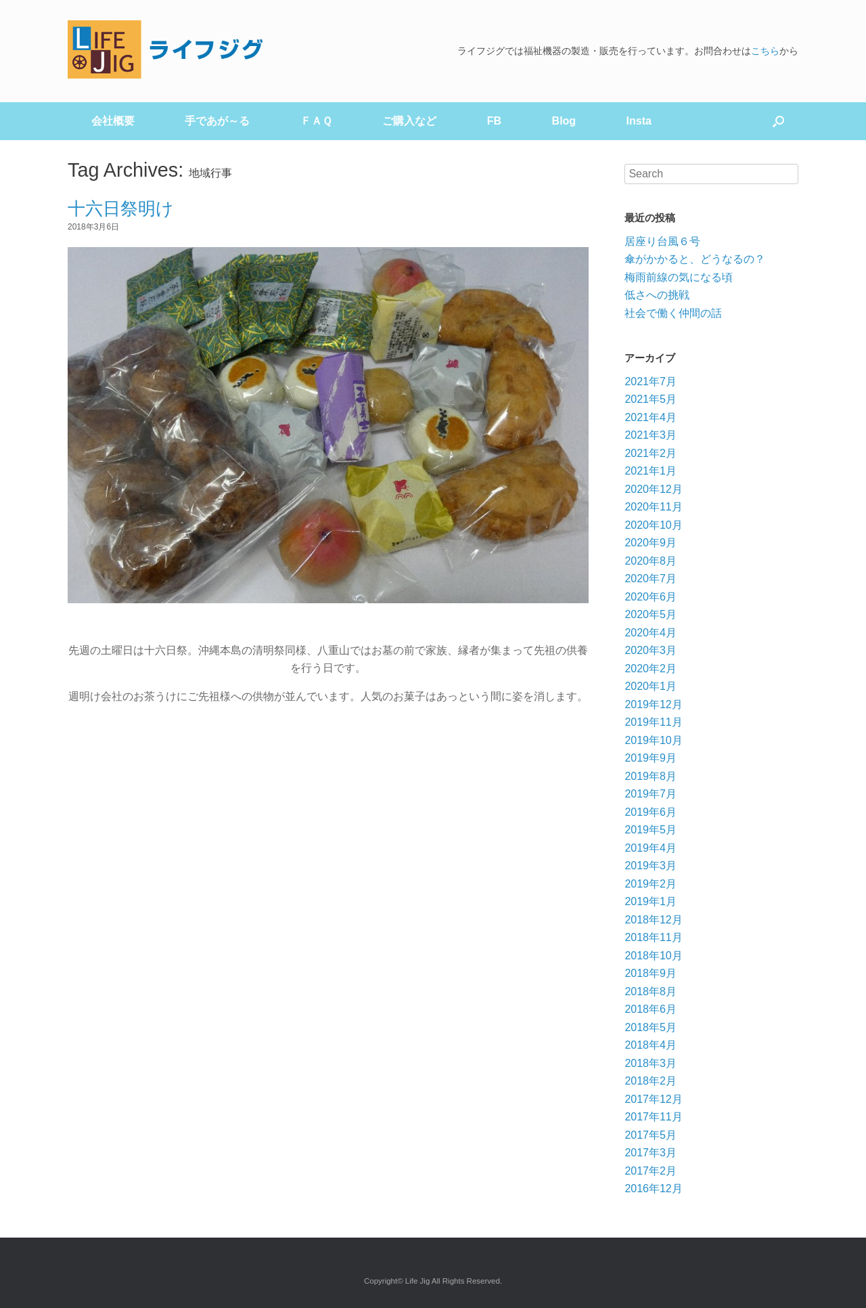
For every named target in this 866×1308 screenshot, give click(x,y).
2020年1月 (650, 686)
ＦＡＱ (316, 121)
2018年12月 (653, 919)
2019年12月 (653, 704)
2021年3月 (650, 435)
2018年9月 (650, 973)
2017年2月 (650, 1171)
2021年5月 (650, 399)
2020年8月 (650, 561)
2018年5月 (650, 1027)
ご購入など (409, 121)
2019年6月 (650, 812)
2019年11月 (653, 722)
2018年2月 (650, 1081)
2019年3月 (650, 865)
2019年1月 (650, 901)
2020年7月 (650, 578)
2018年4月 (650, 1045)
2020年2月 (650, 668)
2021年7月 (650, 381)
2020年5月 (650, 614)
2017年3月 (650, 1152)
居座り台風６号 (662, 241)
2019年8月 (650, 776)
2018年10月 (653, 955)
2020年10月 (653, 525)
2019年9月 (650, 758)
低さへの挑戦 (656, 295)
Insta (639, 121)
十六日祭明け (121, 208)
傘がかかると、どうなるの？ (694, 259)
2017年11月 (653, 1116)
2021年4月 (650, 417)
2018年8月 (650, 991)
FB (494, 121)
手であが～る (217, 121)
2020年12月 (653, 489)
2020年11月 (653, 507)
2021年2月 (650, 453)
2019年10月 (653, 740)
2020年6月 (650, 597)
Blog (564, 121)
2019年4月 (650, 848)
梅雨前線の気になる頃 (678, 277)
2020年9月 (650, 542)
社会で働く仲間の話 (673, 313)
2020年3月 (650, 650)
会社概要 (113, 121)
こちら (765, 50)
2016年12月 (653, 1188)
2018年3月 (650, 1063)
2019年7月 (650, 794)
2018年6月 (650, 1009)
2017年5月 (650, 1135)
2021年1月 (650, 471)
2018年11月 (653, 937)
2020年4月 (650, 632)
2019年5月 (650, 829)
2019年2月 (650, 884)
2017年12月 (653, 1099)
